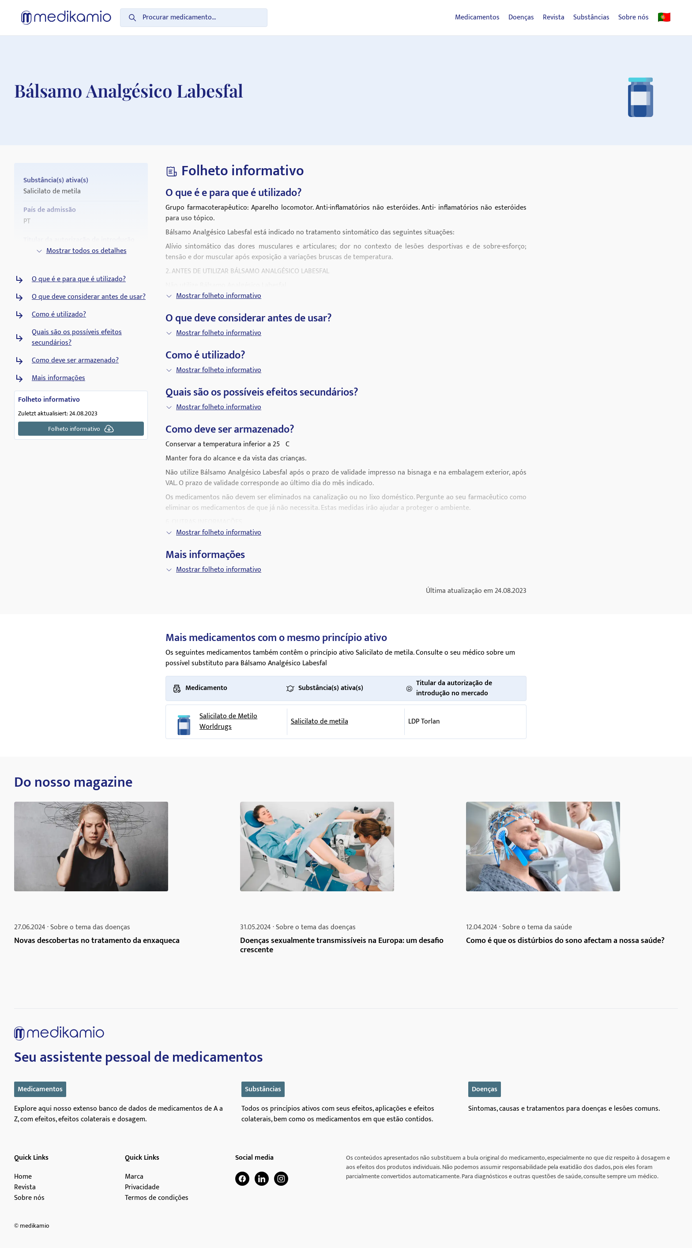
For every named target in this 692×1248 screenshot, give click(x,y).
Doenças (521, 17)
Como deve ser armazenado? (75, 360)
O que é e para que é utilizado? (79, 279)
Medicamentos (477, 17)
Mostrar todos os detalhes (81, 251)
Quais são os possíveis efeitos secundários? (77, 337)
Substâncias (591, 17)
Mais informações (58, 378)
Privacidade (142, 1187)
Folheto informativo (81, 428)
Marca (134, 1177)
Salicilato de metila (319, 722)
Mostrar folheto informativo (213, 296)
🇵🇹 (664, 17)
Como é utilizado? (59, 314)
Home (23, 1177)
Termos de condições (156, 1198)
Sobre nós (633, 17)
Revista (553, 17)
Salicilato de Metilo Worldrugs (228, 721)
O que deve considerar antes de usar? (89, 297)
